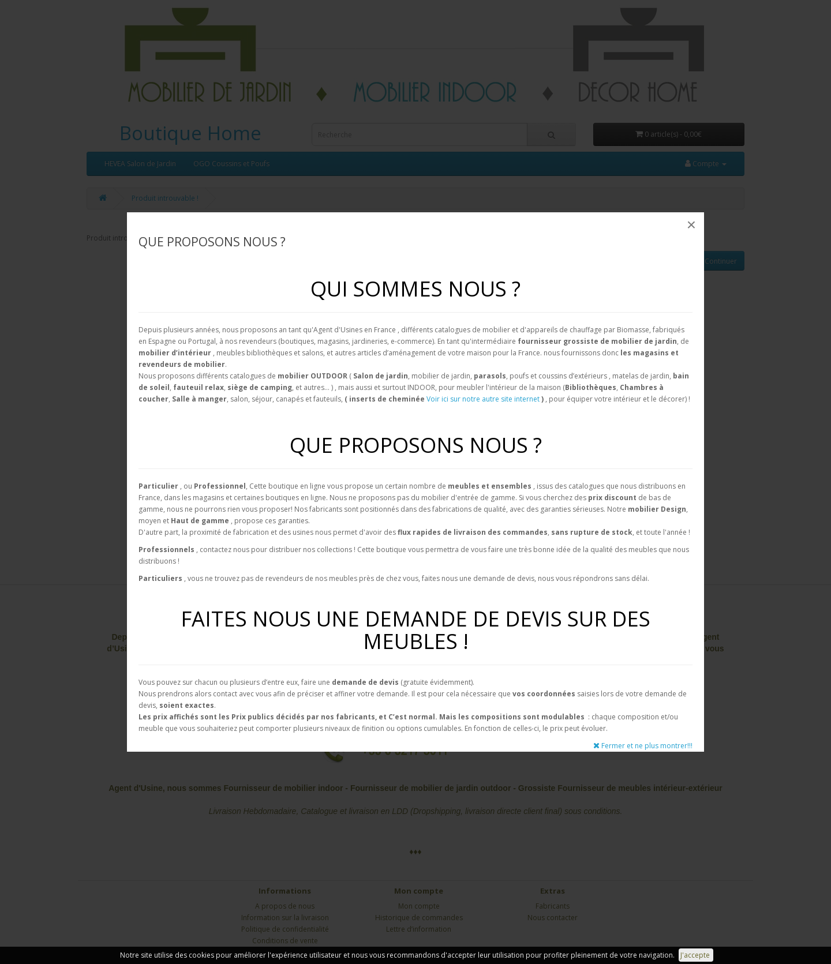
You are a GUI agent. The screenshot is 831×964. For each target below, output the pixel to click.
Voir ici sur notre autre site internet (483, 399)
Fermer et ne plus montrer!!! (642, 746)
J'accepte (696, 955)
